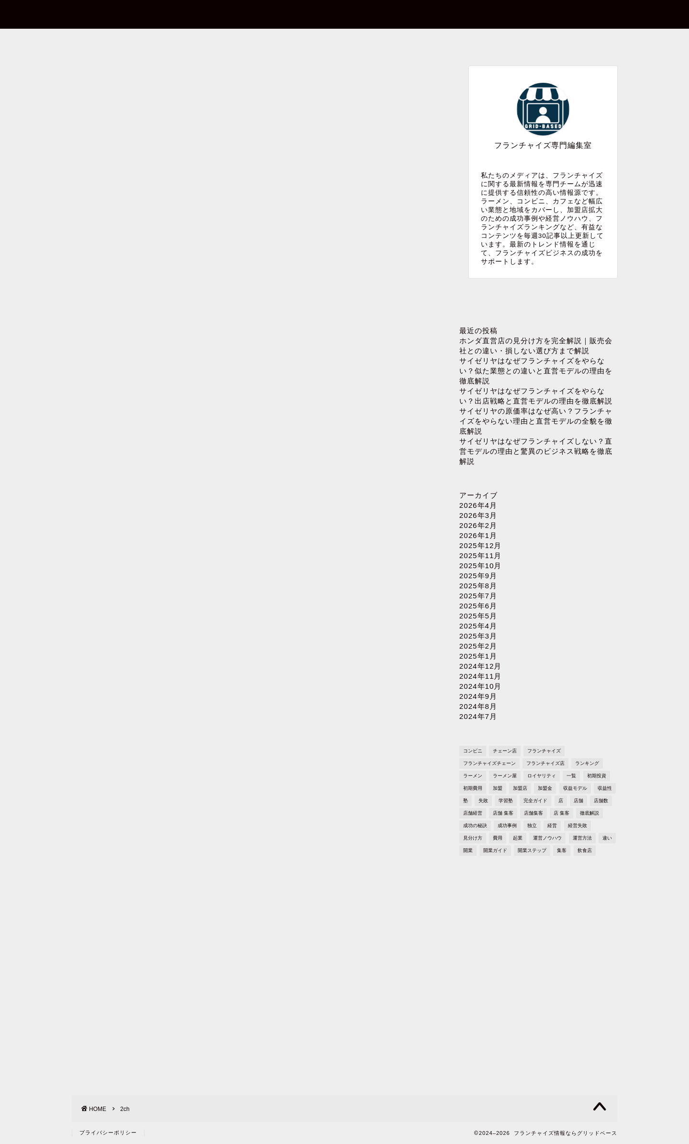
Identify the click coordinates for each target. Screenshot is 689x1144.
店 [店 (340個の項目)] (560, 800)
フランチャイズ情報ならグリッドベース (344, 13)
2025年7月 (478, 596)
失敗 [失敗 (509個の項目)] (483, 800)
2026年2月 (478, 525)
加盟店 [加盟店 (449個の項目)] (520, 788)
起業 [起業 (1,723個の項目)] (517, 838)
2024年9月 (478, 696)
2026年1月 (478, 535)
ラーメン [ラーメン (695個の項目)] (472, 775)
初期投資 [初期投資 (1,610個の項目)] (596, 775)
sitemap (562, 41)
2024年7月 (478, 716)
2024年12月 (480, 666)
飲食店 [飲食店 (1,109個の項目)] (585, 850)
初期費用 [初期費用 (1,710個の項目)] (472, 788)
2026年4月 (478, 505)
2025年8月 (478, 586)
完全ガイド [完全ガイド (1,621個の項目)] (535, 800)
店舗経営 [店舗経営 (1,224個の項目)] (472, 813)
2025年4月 (478, 626)
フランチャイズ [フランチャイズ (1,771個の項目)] (544, 750)
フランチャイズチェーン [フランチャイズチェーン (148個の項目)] (489, 763)
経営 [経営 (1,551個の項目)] (552, 825)
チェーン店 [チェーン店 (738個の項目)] (505, 750)
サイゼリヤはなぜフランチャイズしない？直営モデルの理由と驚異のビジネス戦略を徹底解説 (535, 451)
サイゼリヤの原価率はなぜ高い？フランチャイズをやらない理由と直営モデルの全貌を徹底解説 (535, 421)
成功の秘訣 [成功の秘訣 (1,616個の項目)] (475, 825)
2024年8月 (478, 706)
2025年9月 (478, 576)
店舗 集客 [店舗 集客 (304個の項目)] (503, 813)
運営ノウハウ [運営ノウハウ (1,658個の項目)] (547, 838)
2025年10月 (480, 565)
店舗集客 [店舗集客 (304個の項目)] (533, 813)
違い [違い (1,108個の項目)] (607, 838)
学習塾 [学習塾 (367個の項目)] (506, 800)
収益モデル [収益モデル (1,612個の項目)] (575, 788)
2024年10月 (480, 686)
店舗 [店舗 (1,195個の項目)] (578, 800)
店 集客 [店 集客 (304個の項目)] (561, 813)
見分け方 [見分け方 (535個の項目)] (472, 838)
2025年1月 (478, 656)
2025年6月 (478, 606)
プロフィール (344, 41)
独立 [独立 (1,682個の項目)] (532, 825)
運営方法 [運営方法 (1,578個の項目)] (582, 838)
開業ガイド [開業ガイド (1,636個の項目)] (495, 850)
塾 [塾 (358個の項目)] (465, 800)
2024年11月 (480, 676)
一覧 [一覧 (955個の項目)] (571, 775)
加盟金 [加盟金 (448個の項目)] (545, 788)
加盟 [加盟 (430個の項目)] (497, 788)
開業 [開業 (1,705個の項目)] (468, 850)
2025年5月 (478, 616)
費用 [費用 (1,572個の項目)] (497, 838)
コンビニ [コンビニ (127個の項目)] (472, 750)
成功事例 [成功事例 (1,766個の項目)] (507, 825)
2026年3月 (478, 515)
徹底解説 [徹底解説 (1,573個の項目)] (589, 813)
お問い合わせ (235, 41)
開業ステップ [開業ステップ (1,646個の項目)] (532, 850)
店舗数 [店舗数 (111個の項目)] (601, 800)
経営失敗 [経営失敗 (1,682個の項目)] (577, 825)
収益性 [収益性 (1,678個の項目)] (605, 788)
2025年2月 (478, 646)
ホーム (126, 41)
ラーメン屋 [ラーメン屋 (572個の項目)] (505, 775)
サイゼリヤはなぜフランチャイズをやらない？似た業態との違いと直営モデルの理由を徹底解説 (535, 371)
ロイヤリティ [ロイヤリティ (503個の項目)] (541, 775)
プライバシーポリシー (453, 41)
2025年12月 (480, 545)
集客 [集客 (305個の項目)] (562, 850)
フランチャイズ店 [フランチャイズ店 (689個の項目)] (545, 763)
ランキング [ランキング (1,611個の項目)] (587, 763)
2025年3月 (478, 636)
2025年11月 (480, 555)
